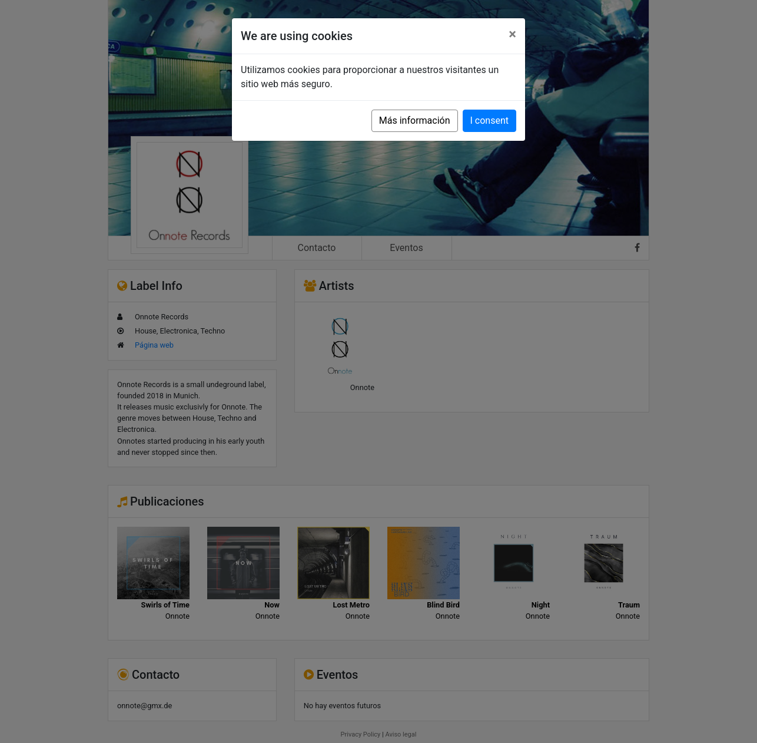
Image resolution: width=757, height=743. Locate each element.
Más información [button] (414, 120)
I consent (489, 120)
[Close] (512, 34)
